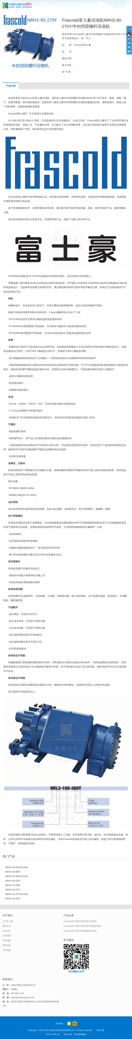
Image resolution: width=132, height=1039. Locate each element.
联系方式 (7, 926)
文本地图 (7, 950)
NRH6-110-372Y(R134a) (16, 894)
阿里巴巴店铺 (75, 1023)
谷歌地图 (7, 940)
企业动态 (7, 931)
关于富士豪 (8, 921)
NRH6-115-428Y (12, 885)
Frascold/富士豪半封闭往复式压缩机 (80, 921)
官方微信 (69, 1023)
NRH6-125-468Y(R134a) (16, 876)
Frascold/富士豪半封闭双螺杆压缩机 (80, 931)
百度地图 (7, 935)
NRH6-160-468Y (12, 872)
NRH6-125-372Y (12, 890)
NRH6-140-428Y (12, 881)
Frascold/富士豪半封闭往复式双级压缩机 (82, 926)
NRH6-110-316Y (12, 898)
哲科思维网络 (80, 1034)
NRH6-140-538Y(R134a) (16, 867)
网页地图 (7, 945)
